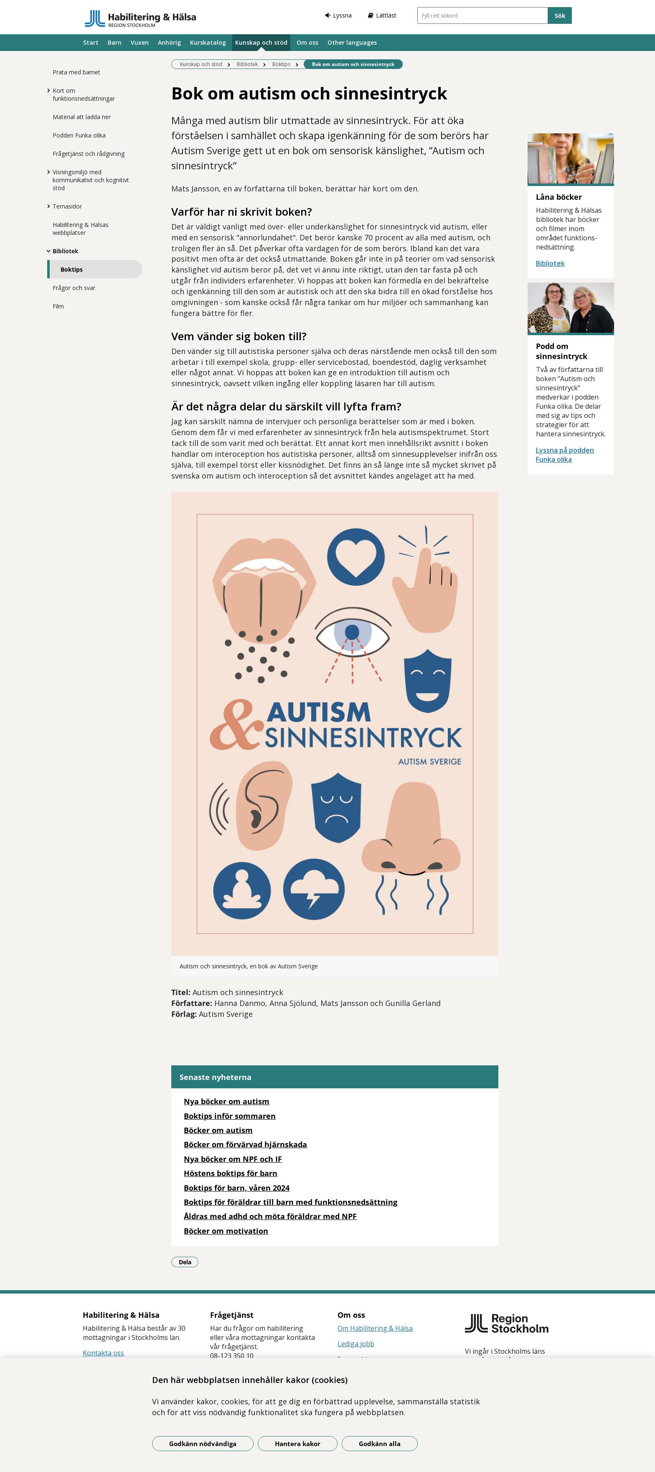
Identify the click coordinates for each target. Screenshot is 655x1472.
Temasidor (67, 206)
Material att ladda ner (82, 117)
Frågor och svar (74, 288)
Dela (189, 1262)
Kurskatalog (208, 42)
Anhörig (169, 42)
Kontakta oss (103, 1352)
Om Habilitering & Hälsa (375, 1328)
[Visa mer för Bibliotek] (46, 251)
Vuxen (140, 42)
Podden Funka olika (79, 135)
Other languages (352, 42)
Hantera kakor (297, 1443)
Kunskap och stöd (261, 42)
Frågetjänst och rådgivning (88, 154)
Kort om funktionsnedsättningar (84, 94)
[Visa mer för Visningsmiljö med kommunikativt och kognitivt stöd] (46, 172)
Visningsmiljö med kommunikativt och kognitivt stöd (91, 180)
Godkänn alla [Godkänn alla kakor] (380, 1443)
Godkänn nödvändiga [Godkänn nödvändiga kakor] (202, 1443)
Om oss (307, 42)
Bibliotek (66, 251)
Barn (115, 42)
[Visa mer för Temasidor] (46, 206)
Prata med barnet (76, 72)
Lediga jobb (356, 1343)
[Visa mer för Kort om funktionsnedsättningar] (46, 90)
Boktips (72, 269)
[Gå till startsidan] (140, 18)
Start (91, 42)
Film (58, 306)
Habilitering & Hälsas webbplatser (81, 229)
